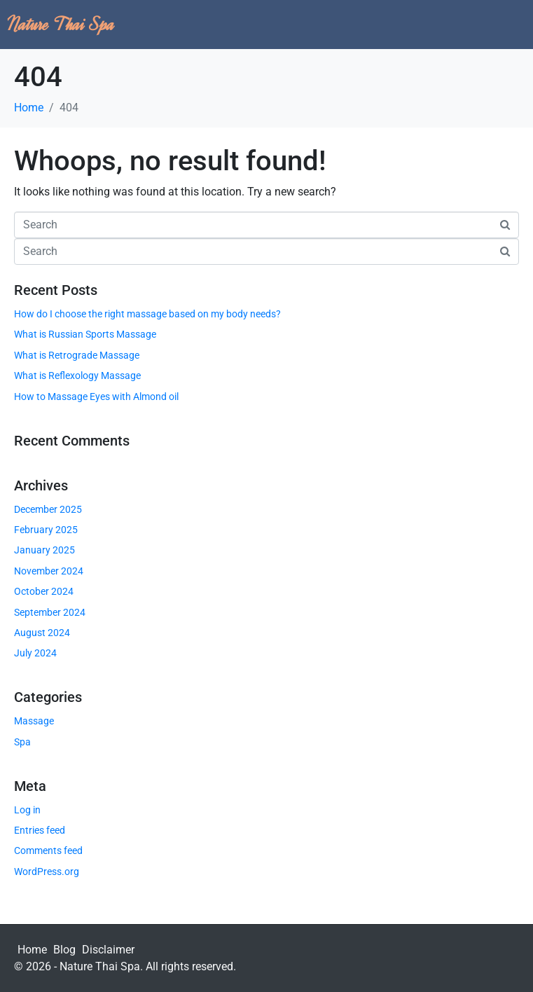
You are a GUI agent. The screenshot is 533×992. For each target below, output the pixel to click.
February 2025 (46, 529)
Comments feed (48, 850)
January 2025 (44, 550)
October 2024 (44, 591)
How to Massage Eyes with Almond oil (96, 396)
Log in (27, 809)
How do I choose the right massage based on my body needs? (147, 313)
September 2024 (49, 612)
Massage (34, 720)
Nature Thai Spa (61, 24)
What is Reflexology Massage (77, 375)
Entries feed (39, 830)
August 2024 (42, 632)
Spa (22, 742)
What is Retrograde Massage (76, 355)
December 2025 (48, 509)
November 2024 (48, 571)
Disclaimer (108, 949)
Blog (64, 949)
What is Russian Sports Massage (85, 334)
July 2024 (35, 653)
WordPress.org (46, 871)
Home (32, 949)
